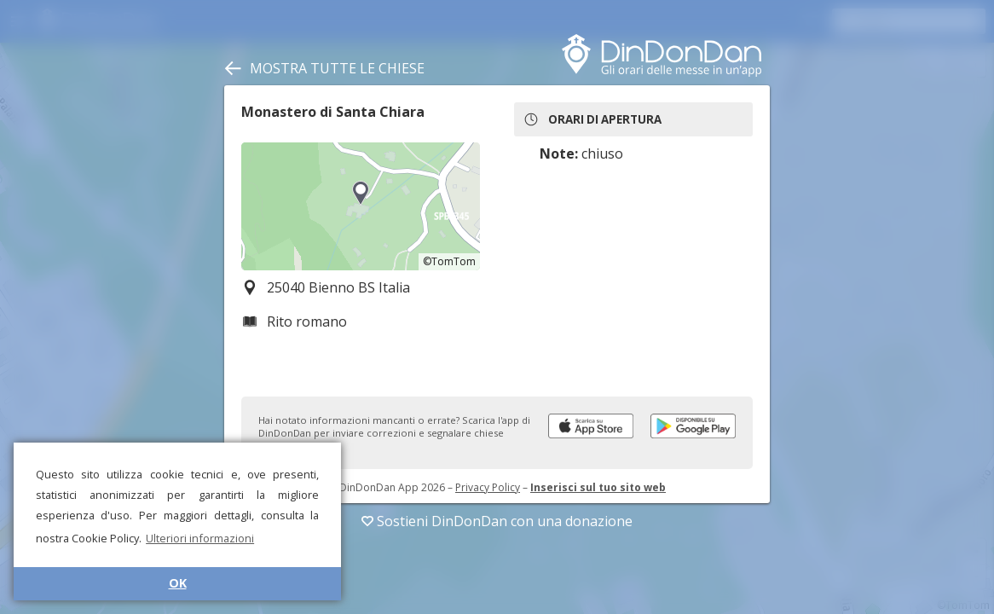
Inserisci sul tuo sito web (598, 487)
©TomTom (449, 261)
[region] (360, 206)
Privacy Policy (487, 487)
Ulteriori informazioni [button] (200, 538)
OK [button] (178, 583)
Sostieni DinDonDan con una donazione (497, 521)
